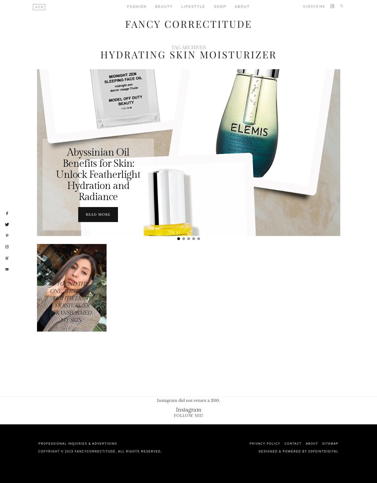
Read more (98, 214)
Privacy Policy (265, 443)
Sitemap (330, 443)
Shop (220, 7)
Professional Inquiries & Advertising (78, 443)
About (242, 7)
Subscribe (314, 6)
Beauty (164, 7)
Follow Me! (188, 415)
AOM (39, 7)
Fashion (137, 7)
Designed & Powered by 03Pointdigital (299, 451)
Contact (293, 443)
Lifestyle (193, 7)
